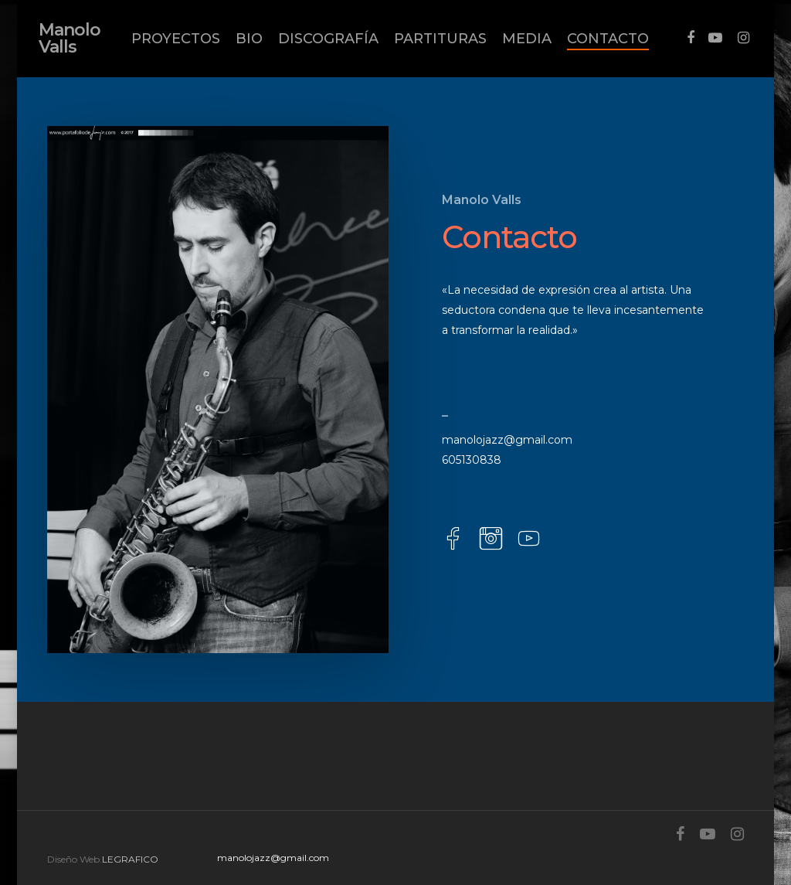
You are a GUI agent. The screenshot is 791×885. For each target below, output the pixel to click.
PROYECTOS (175, 39)
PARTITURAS (440, 39)
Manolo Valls (69, 39)
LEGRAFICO (130, 859)
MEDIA (527, 39)
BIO (249, 39)
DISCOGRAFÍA (328, 39)
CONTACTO (608, 39)
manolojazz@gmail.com (507, 440)
